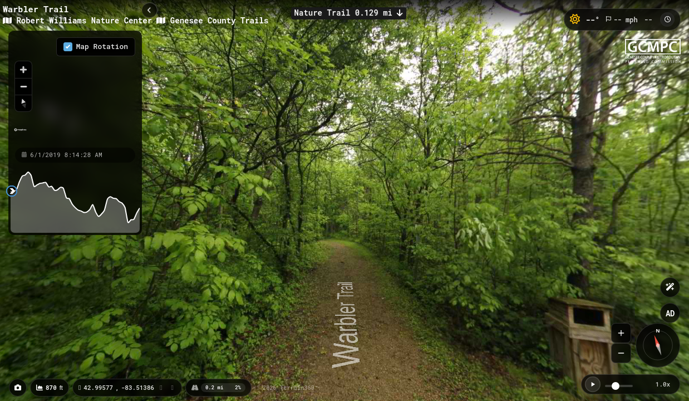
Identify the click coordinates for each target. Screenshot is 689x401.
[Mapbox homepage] (20, 134)
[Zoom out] (23, 86)
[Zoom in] (23, 69)
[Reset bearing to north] (23, 103)
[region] (75, 88)
